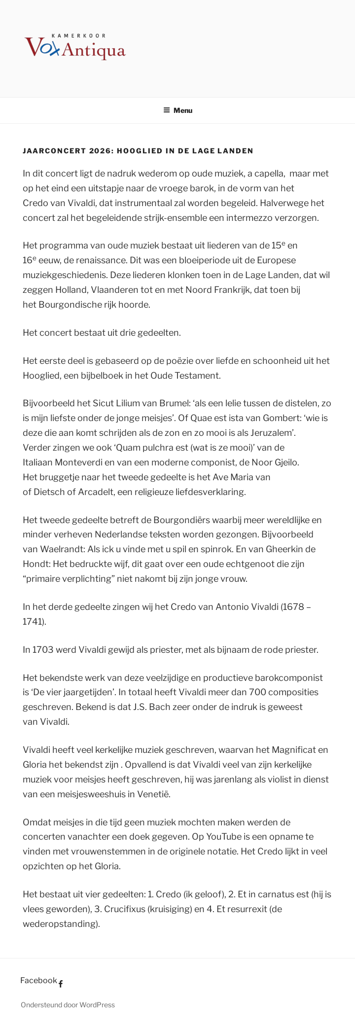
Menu (177, 110)
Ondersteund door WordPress (68, 1004)
